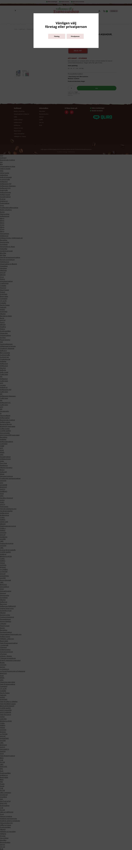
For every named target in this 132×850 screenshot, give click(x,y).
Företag (56, 36)
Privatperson (75, 36)
